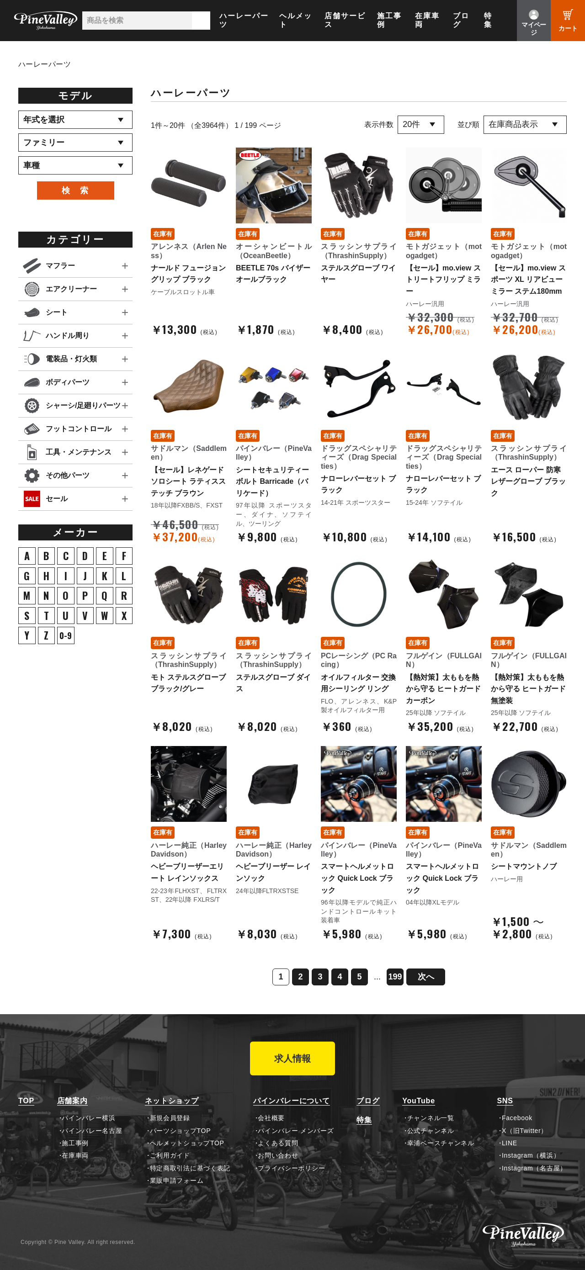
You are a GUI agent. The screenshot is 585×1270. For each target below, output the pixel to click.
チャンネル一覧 (430, 1118)
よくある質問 (278, 1143)
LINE (509, 1143)
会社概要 (271, 1118)
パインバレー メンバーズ (296, 1130)
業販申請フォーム (177, 1180)
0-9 (65, 635)
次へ (426, 976)
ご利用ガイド (170, 1155)
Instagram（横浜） (531, 1155)
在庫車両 (427, 20)
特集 (488, 20)
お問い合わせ (278, 1155)
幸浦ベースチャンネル (440, 1143)
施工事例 (389, 20)
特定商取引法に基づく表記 (190, 1168)
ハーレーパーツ (244, 20)
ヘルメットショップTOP (187, 1143)
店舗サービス (345, 20)
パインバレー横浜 (89, 1118)
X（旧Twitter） (525, 1130)
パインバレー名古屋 (92, 1130)
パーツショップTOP (180, 1130)
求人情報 (292, 1058)
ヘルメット (295, 20)
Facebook (517, 1118)
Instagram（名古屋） (534, 1168)
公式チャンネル (430, 1130)
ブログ (461, 20)
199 (395, 976)
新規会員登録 (170, 1118)
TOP (26, 1101)
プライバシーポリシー (291, 1168)
